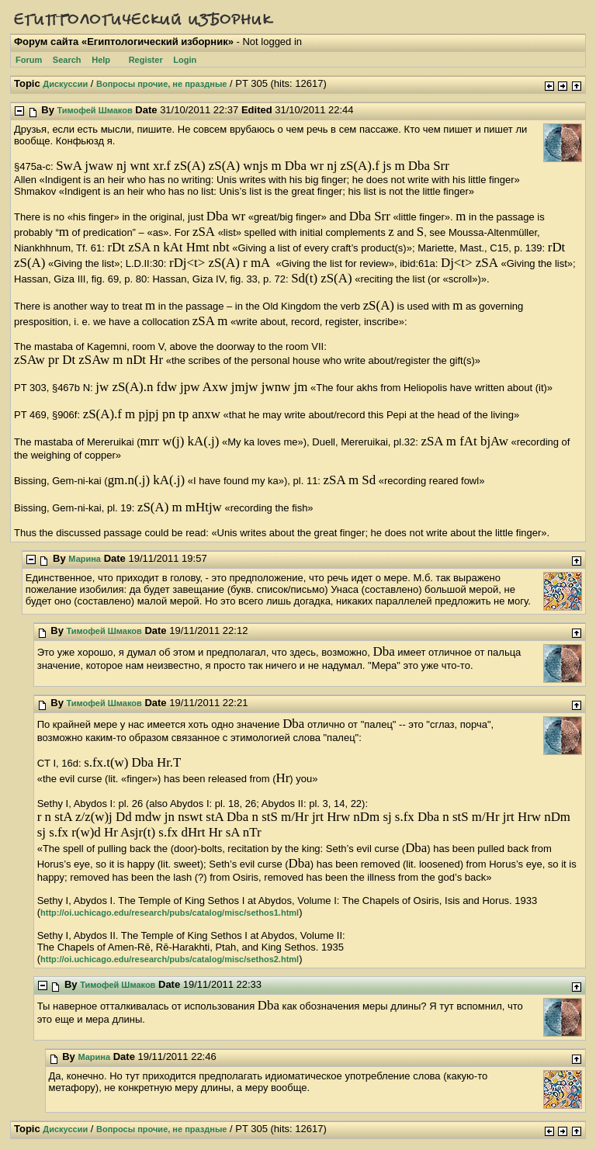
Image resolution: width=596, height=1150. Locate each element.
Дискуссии (65, 83)
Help (101, 59)
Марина (84, 558)
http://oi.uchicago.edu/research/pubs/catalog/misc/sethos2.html (169, 959)
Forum (29, 59)
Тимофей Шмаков (95, 110)
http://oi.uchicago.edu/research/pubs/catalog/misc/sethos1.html (169, 912)
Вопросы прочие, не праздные (161, 83)
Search (67, 59)
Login (184, 59)
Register (146, 59)
